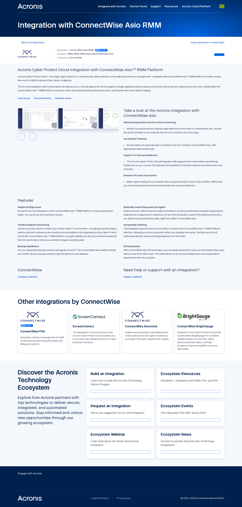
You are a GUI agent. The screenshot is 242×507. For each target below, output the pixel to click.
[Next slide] (33, 136)
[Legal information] (100, 498)
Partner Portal (138, 6)
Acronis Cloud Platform (196, 6)
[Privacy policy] (123, 498)
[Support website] (133, 277)
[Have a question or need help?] (207, 42)
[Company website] (27, 277)
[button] (38, 118)
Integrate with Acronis (112, 6)
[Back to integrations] (31, 42)
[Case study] (24, 98)
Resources (171, 6)
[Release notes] (63, 98)
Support (156, 6)
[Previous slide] (21, 136)
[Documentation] (42, 98)
